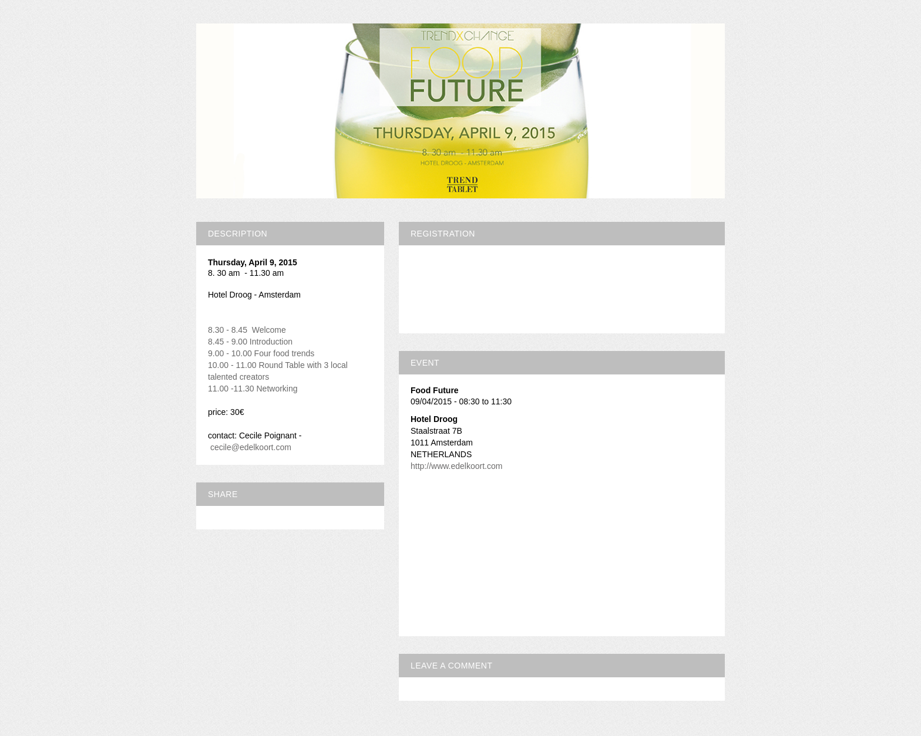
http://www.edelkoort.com (456, 466)
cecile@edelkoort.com (250, 447)
